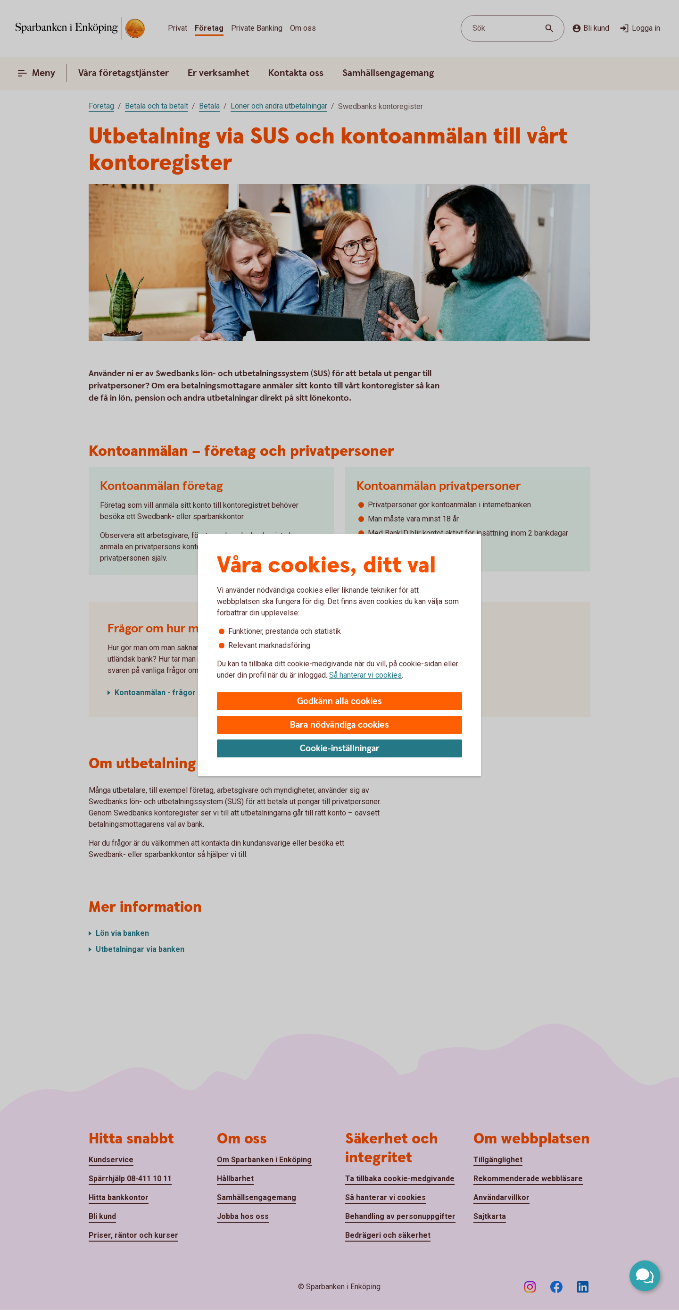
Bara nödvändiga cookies (339, 725)
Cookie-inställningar (340, 749)
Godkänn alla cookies (339, 701)
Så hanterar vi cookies (365, 675)
